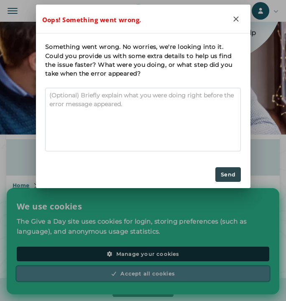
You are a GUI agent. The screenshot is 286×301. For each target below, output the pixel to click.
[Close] (236, 19)
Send (228, 174)
